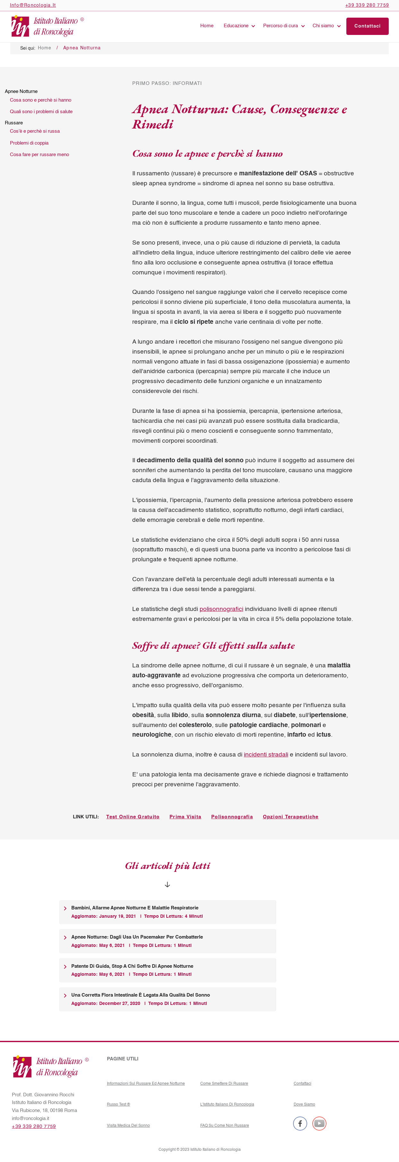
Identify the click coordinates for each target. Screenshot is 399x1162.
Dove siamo (304, 1104)
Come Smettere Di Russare (224, 1084)
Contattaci (302, 1084)
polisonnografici (221, 609)
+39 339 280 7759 (34, 1126)
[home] (47, 26)
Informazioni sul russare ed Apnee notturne (146, 1084)
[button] (238, 26)
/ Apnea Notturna (78, 48)
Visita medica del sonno (128, 1126)
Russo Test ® (118, 1104)
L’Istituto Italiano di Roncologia (227, 1104)
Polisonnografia (232, 817)
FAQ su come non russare (224, 1126)
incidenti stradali (266, 755)
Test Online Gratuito (133, 817)
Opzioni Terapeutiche (291, 817)
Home (207, 26)
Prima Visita (185, 817)
